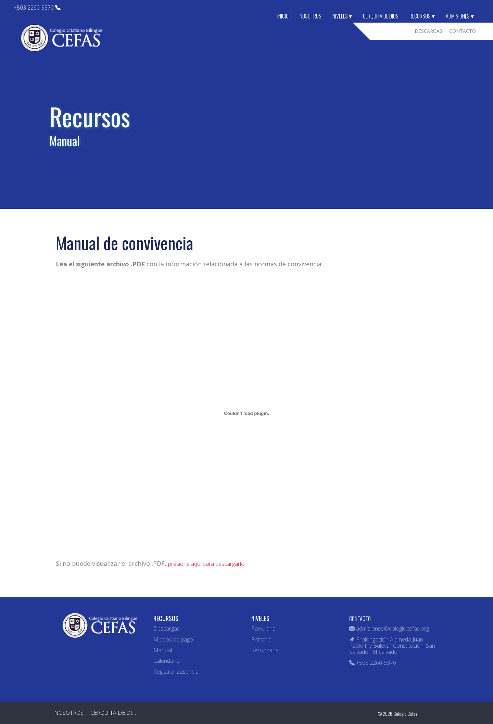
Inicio (283, 16)
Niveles (342, 16)
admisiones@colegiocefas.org (392, 628)
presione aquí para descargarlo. (206, 564)
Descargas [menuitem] (428, 31)
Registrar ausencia (176, 671)
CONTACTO (360, 618)
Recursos (422, 16)
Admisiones (460, 16)
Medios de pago (173, 639)
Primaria (261, 639)
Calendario (166, 660)
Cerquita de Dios (381, 16)
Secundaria (265, 650)
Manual (162, 650)
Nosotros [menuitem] (69, 712)
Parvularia (263, 628)
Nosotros (310, 16)
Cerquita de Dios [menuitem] (114, 712)
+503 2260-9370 (37, 7)
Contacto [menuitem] (462, 31)
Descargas (166, 628)
